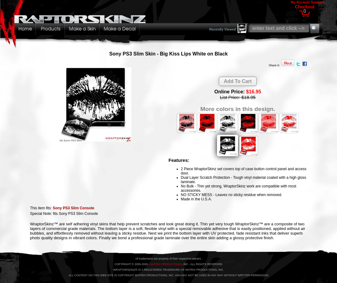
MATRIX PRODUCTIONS (166, 264)
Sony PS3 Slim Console (73, 208)
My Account (300, 2)
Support (317, 2)
